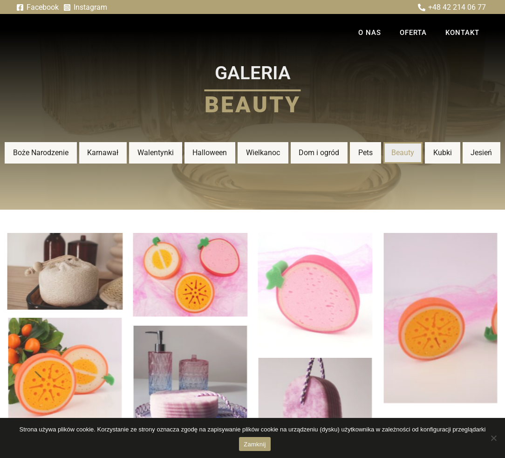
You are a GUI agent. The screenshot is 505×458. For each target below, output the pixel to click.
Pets (365, 152)
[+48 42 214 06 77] (452, 7)
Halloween (209, 152)
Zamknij (255, 444)
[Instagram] (85, 7)
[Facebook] (37, 7)
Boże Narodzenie (40, 152)
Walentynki (155, 152)
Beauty (402, 152)
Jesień (481, 152)
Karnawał (102, 152)
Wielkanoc (263, 152)
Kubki (442, 152)
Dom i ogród (319, 152)
